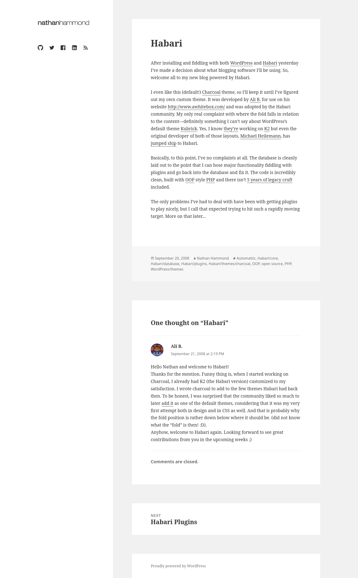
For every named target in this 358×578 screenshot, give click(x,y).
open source (272, 263)
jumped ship (163, 143)
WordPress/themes (167, 269)
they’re (231, 129)
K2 (267, 129)
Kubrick (189, 129)
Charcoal (211, 92)
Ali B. (255, 99)
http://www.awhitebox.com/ (196, 107)
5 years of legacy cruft (269, 180)
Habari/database (165, 263)
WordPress (241, 63)
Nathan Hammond (213, 258)
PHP (210, 180)
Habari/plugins (194, 263)
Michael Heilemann (260, 136)
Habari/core (268, 258)
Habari (270, 63)
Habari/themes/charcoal (229, 263)
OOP (190, 180)
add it (168, 403)
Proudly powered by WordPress (178, 565)
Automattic (246, 258)
